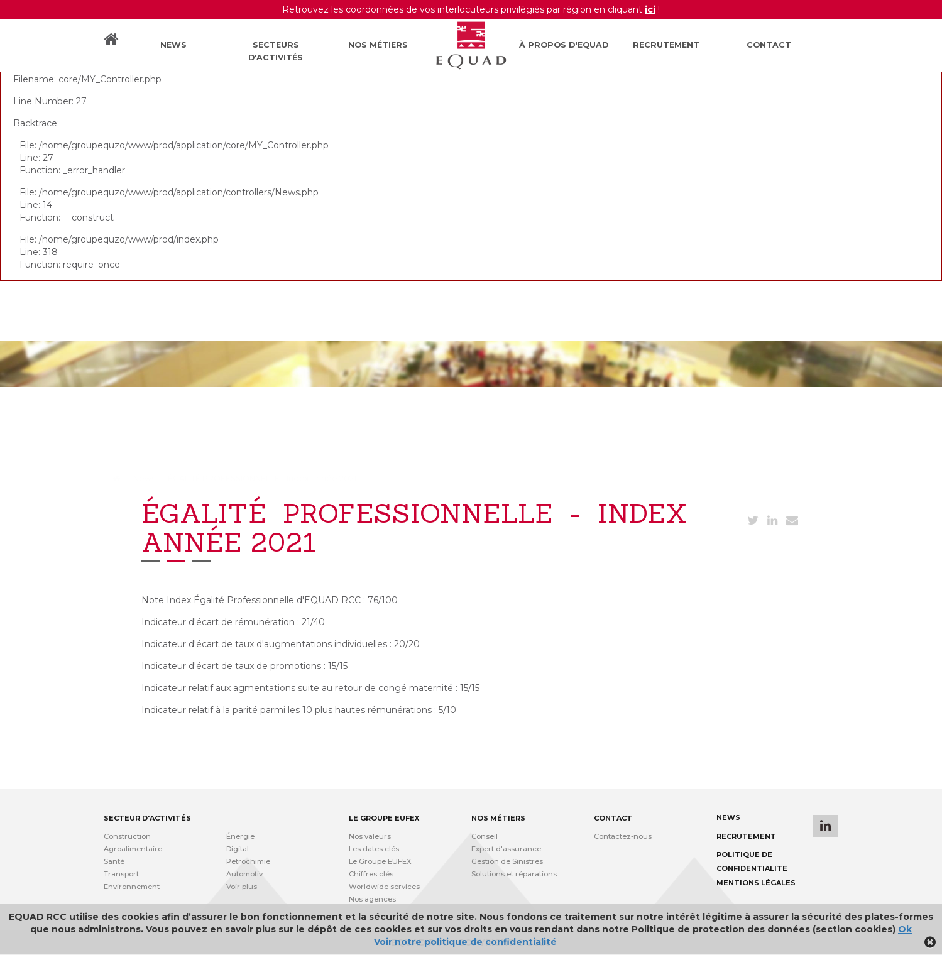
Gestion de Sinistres (507, 861)
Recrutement (666, 45)
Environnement (132, 886)
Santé (114, 861)
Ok (905, 929)
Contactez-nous (623, 836)
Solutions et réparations (514, 874)
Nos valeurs (370, 836)
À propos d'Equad (563, 45)
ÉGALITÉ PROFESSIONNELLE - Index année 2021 (262, 478)
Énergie (240, 836)
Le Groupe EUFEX (380, 861)
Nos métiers (378, 45)
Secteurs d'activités (275, 51)
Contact (769, 45)
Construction (127, 836)
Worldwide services (384, 886)
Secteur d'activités (147, 818)
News (173, 45)
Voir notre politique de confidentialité (465, 941)
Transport (121, 874)
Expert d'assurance (506, 848)
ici (650, 9)
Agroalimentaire (133, 848)
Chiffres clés (371, 874)
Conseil (484, 836)
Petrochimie (248, 861)
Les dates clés (374, 848)
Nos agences (372, 899)
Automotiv (244, 874)
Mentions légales (756, 882)
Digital (237, 848)
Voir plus (241, 886)
